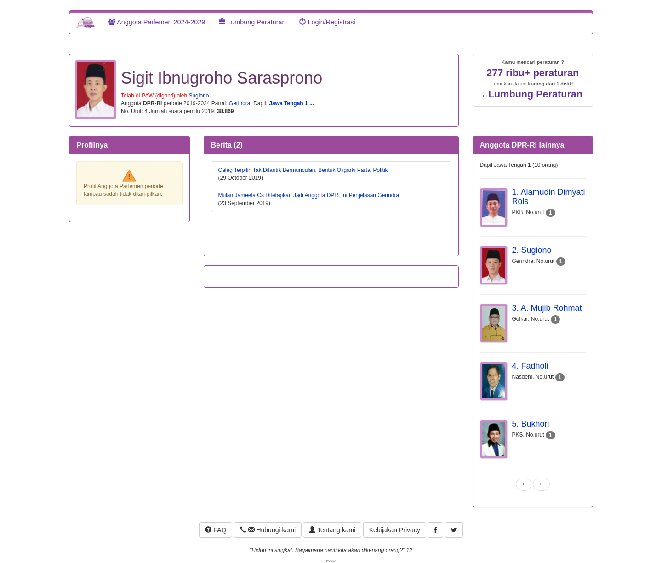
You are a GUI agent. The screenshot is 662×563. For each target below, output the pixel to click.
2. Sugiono (532, 250)
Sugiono (198, 95)
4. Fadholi (530, 365)
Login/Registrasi (327, 22)
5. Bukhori (530, 423)
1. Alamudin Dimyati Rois (548, 197)
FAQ (215, 530)
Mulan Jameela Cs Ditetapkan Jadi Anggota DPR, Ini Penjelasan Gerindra (308, 195)
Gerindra (240, 103)
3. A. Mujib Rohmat (547, 308)
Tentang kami (332, 530)
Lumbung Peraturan (252, 22)
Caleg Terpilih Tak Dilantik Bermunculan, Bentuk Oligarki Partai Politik (303, 170)
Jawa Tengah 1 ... (291, 103)
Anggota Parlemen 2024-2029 (156, 22)
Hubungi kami (268, 530)
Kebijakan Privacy (394, 530)
